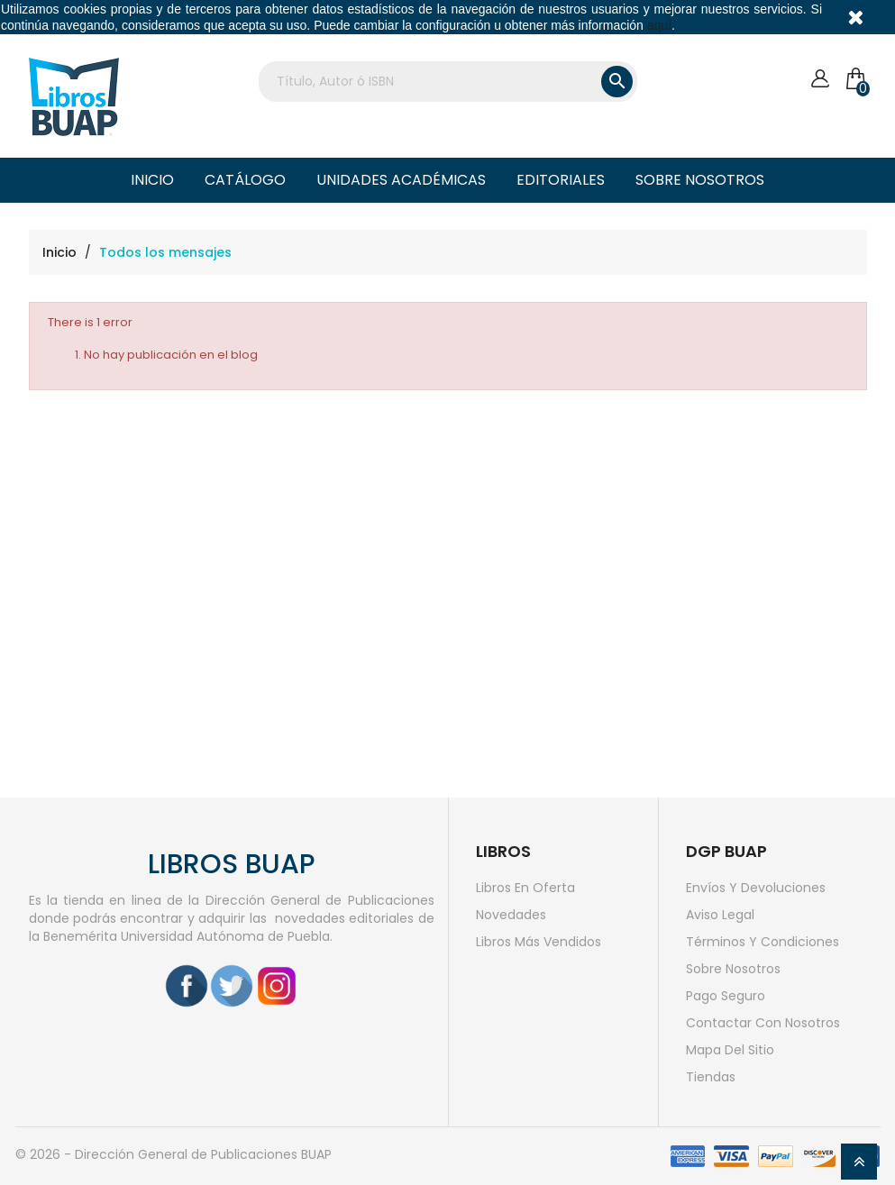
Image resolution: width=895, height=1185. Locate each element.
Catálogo (245, 179)
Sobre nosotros (699, 179)
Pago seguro (725, 996)
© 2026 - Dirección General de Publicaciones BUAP (173, 1154)
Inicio (152, 179)
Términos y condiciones (762, 942)
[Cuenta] (819, 79)
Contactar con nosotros (763, 1023)
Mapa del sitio (730, 1050)
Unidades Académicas (401, 179)
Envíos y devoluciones (756, 888)
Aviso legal (720, 915)
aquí (659, 25)
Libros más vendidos (538, 942)
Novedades (511, 915)
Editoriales (560, 179)
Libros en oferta (525, 888)
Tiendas (710, 1077)
